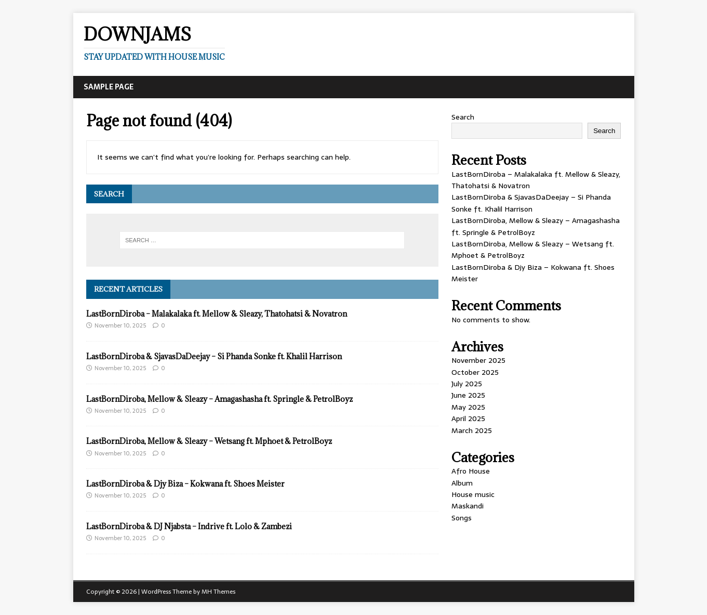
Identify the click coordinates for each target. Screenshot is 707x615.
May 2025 (468, 407)
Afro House (470, 471)
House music (473, 494)
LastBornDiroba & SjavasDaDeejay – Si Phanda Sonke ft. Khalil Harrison (214, 356)
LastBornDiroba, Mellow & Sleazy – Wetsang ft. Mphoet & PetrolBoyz (209, 441)
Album (462, 483)
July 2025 (466, 383)
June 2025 (468, 395)
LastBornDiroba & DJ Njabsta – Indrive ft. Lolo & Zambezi (189, 526)
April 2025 (468, 418)
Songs (461, 518)
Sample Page (109, 87)
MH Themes (218, 591)
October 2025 (475, 372)
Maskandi (467, 506)
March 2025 (471, 430)
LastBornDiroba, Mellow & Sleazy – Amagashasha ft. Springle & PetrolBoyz (219, 399)
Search (462, 117)
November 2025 (478, 360)
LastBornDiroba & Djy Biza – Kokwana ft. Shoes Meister (185, 484)
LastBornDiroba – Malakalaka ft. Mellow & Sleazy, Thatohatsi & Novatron (216, 314)
